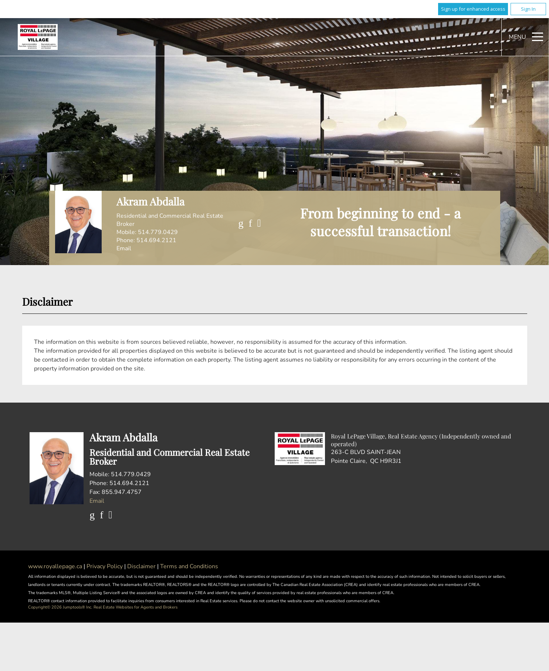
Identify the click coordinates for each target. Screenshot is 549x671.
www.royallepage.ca (55, 566)
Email (123, 248)
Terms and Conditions (189, 566)
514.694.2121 (156, 240)
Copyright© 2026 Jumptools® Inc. (60, 607)
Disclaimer (142, 566)
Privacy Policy (105, 566)
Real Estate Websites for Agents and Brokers (135, 607)
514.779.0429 (158, 232)
